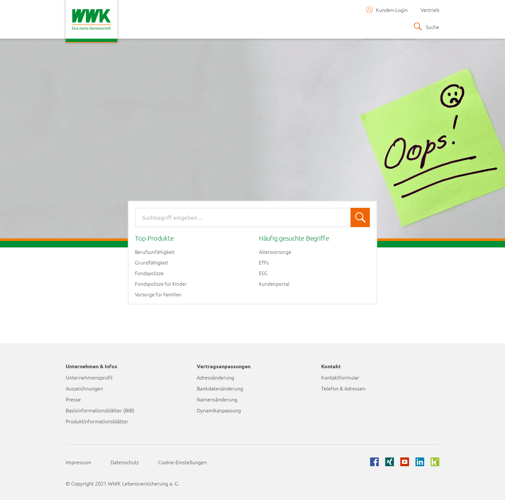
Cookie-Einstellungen (182, 462)
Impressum (78, 462)
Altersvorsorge (275, 252)
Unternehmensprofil (89, 377)
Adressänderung (215, 377)
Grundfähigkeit (151, 262)
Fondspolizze (149, 273)
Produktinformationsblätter (97, 421)
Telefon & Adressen (343, 388)
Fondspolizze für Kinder (161, 284)
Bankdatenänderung (220, 388)
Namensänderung (217, 399)
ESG (263, 273)
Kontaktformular (340, 377)
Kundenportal (274, 284)
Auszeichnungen (84, 388)
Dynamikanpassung (219, 410)
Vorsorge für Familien (158, 294)
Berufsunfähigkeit (155, 252)
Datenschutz (124, 462)
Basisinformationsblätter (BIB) (100, 410)
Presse (73, 399)
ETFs (264, 262)
